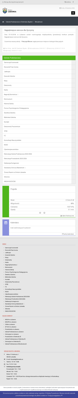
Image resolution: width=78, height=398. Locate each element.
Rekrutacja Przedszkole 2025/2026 (15, 158)
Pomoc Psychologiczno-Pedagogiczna (16, 108)
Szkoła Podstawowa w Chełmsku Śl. (15, 339)
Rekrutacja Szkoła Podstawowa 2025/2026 (18, 154)
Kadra (6, 90)
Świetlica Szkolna (9, 113)
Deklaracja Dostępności (11, 163)
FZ (5, 135)
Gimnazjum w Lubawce (12, 334)
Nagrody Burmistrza (10, 94)
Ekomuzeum (8, 99)
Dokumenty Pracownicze (12, 126)
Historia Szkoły (9, 103)
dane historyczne (67, 216)
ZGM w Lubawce (10, 324)
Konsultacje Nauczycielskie (12, 140)
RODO (6, 145)
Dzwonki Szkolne (9, 76)
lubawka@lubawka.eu (17, 359)
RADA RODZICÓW (9, 181)
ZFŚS (5, 131)
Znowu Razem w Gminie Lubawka (15, 172)
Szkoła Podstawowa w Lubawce (14, 331)
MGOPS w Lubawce (10, 322)
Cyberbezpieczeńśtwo (11, 149)
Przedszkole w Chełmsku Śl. (13, 336)
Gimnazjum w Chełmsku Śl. (13, 341)
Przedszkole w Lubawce (12, 329)
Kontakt (6, 122)
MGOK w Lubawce (10, 319)
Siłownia (7, 177)
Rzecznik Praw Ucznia (11, 67)
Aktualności (38, 22)
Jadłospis (7, 71)
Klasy (5, 81)
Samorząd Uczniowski (11, 62)
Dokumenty (7, 85)
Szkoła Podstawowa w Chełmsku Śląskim (19, 22)
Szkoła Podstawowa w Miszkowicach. (16, 344)
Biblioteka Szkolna (10, 117)
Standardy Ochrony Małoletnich (14, 168)
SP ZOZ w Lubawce (10, 327)
